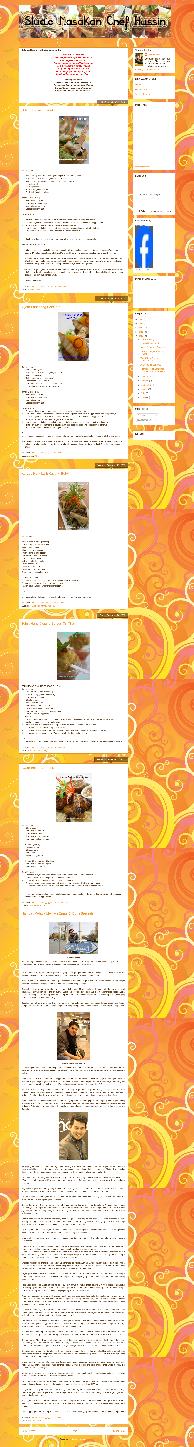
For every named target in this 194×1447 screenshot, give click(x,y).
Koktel (31, 289)
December (146, 339)
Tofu (38, 750)
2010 (141, 336)
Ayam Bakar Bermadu (38, 768)
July (143, 393)
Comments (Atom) (79, 1439)
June (143, 397)
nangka (51, 606)
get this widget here (143, 167)
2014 (141, 319)
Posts (141, 415)
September (146, 385)
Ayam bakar (33, 906)
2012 (141, 327)
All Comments (144, 420)
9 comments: (61, 1417)
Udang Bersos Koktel (37, 110)
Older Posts (119, 1431)
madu (42, 906)
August (144, 389)
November (146, 376)
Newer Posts (28, 1431)
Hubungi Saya (142, 89)
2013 (141, 323)
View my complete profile (147, 69)
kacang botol (34, 606)
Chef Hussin (154, 54)
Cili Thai (32, 750)
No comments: (60, 603)
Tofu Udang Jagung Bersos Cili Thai (48, 623)
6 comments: (60, 453)
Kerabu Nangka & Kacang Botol (45, 473)
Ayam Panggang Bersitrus (41, 307)
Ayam (30, 456)
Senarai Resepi (142, 94)
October (145, 380)
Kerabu (44, 606)
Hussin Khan (140, 225)
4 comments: (61, 286)
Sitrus (36, 456)
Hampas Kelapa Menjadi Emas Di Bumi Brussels (58, 913)
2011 (141, 332)
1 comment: (60, 747)
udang (37, 289)
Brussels (32, 1420)
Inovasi (40, 1420)
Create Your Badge (142, 270)
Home (74, 1431)
